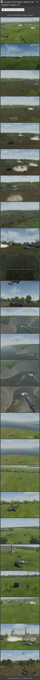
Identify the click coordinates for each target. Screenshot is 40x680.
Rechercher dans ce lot (14, 10)
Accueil (7, 2)
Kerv (31, 678)
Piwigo (16, 678)
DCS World (17, 2)
